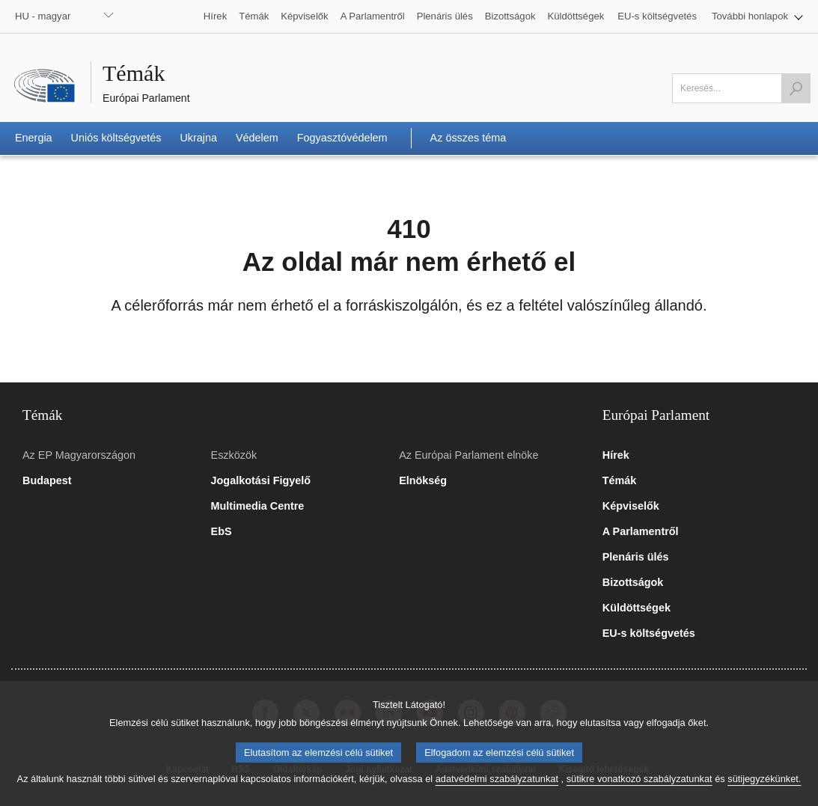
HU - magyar (42, 16)
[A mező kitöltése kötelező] (741, 88)
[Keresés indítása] (795, 88)
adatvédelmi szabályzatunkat (497, 788)
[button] (757, 16)
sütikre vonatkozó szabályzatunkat (639, 788)
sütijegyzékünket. (764, 788)
